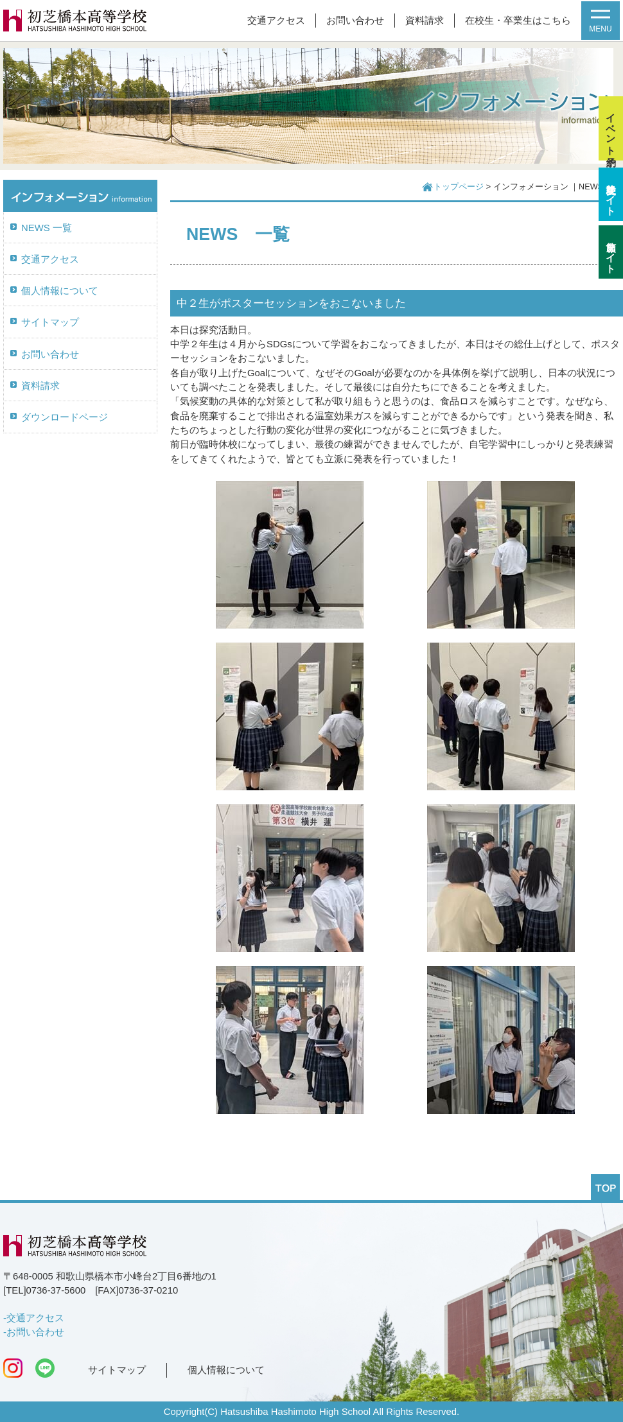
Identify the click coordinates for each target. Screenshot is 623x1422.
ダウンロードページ (64, 417)
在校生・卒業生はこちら (518, 20)
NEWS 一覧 (46, 228)
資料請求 (424, 20)
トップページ (459, 186)
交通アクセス (276, 20)
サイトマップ (50, 322)
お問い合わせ (355, 20)
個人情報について (59, 291)
